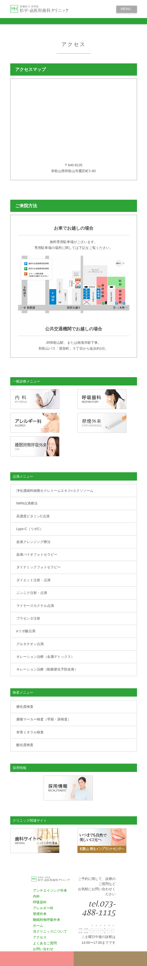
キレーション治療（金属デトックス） (45, 657)
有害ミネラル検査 (30, 732)
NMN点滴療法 (27, 503)
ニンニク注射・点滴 (31, 593)
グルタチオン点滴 (30, 644)
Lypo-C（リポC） (29, 529)
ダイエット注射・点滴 (33, 580)
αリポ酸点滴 (25, 631)
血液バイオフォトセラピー (36, 554)
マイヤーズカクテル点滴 (35, 606)
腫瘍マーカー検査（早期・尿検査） (43, 719)
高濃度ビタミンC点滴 (32, 516)
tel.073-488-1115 (99, 907)
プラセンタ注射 (28, 618)
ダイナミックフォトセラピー (38, 567)
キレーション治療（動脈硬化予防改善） (47, 669)
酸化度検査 (24, 745)
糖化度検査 (24, 707)
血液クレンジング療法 (33, 542)
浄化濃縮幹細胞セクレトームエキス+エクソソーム (54, 491)
